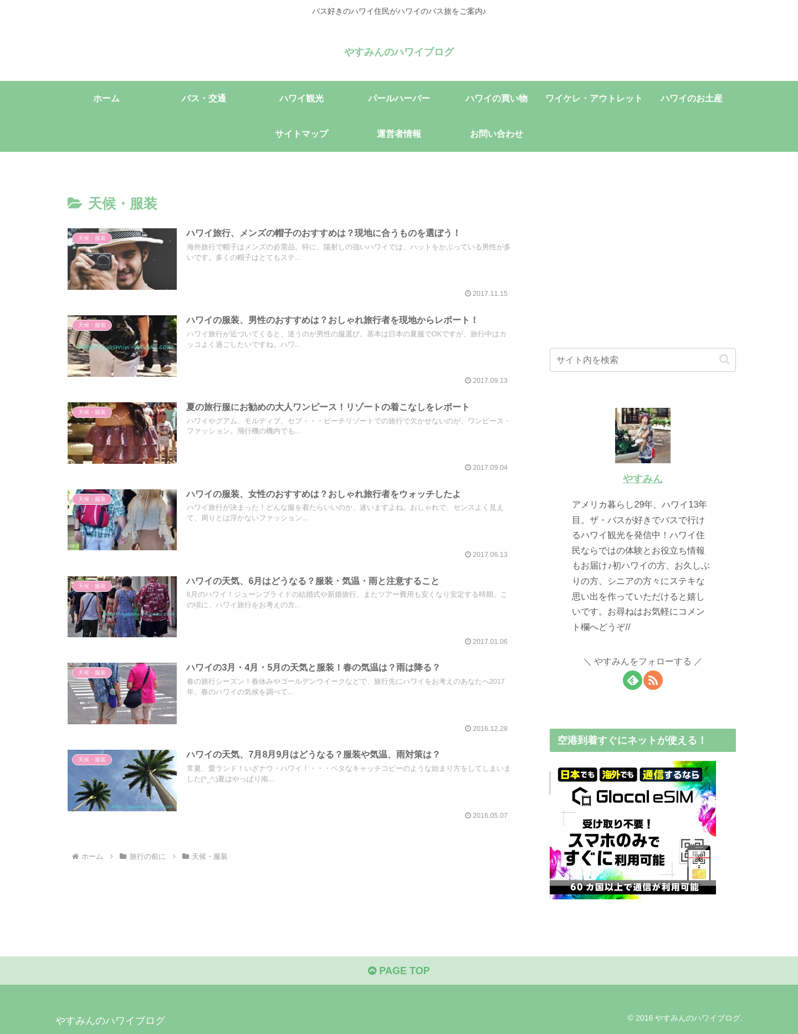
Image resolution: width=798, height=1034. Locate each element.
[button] (724, 359)
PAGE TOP (398, 970)
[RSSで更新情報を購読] (653, 680)
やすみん (643, 478)
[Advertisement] (643, 253)
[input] (643, 360)
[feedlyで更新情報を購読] (632, 680)
